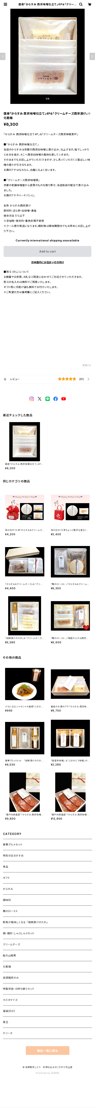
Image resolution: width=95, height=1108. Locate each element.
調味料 (7, 900)
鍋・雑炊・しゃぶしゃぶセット (19, 933)
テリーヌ (8, 1033)
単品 (5, 866)
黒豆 (5, 1022)
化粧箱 (7, 966)
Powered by (47, 1073)
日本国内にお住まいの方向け (47, 262)
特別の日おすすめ (13, 855)
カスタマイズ (10, 999)
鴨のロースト (10, 911)
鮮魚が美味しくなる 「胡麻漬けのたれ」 (25, 922)
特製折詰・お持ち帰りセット (18, 988)
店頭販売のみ (11, 977)
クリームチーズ (11, 944)
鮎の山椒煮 (9, 955)
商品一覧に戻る (47, 1051)
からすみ (8, 888)
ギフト (6, 877)
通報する (86, 365)
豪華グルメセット (12, 844)
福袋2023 (9, 1010)
